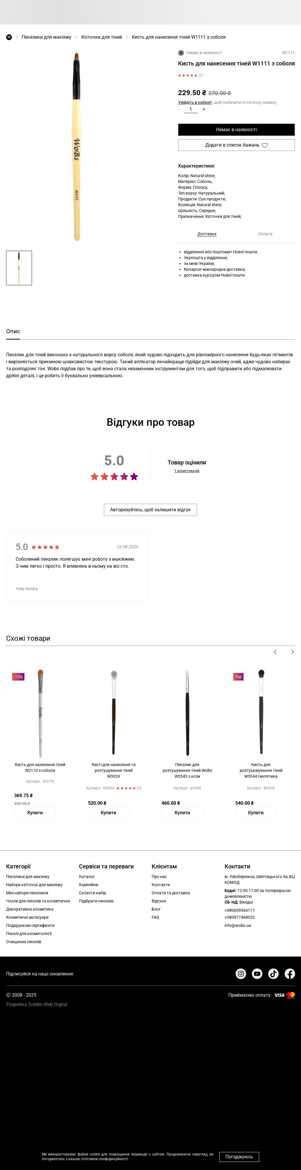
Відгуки (159, 901)
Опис (13, 331)
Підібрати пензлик (96, 901)
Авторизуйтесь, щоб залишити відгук (150, 509)
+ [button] (204, 109)
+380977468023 (240, 917)
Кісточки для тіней (101, 37)
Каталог (87, 876)
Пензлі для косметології (28, 933)
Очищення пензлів (23, 941)
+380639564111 (240, 910)
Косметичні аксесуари (27, 917)
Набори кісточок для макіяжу (34, 884)
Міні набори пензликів (27, 893)
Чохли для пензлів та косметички (38, 901)
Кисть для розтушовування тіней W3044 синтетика (261, 770)
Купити (35, 812)
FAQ (155, 917)
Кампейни (88, 884)
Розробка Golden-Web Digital (36, 1004)
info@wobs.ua (238, 925)
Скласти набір (92, 893)
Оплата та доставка (171, 893)
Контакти (161, 884)
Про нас (159, 876)
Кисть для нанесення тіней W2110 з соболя (40, 767)
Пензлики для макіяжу (46, 37)
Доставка (207, 233)
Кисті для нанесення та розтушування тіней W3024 (114, 770)
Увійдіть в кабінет (195, 102)
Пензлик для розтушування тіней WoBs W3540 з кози (187, 770)
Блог (156, 909)
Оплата (265, 233)
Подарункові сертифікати (30, 925)
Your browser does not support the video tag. (150, 1086)
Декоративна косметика (29, 909)
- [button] (178, 109)
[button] (19, 268)
